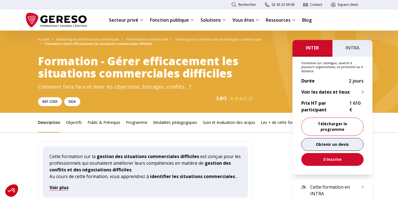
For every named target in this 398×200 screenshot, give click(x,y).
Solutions (213, 20)
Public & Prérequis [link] (103, 122)
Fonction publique (172, 20)
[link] (332, 144)
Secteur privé (126, 20)
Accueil (43, 39)
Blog (307, 20)
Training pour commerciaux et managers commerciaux (218, 39)
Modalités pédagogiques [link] (175, 122)
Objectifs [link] (74, 122)
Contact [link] (316, 4)
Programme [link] (136, 122)
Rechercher (247, 4)
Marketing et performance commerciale (87, 39)
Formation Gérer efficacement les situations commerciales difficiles (98, 43)
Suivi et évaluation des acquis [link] (229, 122)
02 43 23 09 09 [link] (283, 4)
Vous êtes (245, 20)
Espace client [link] (348, 4)
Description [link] (49, 122)
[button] (11, 190)
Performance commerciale (147, 39)
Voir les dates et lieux (325, 92)
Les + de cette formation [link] (283, 122)
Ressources (281, 20)
